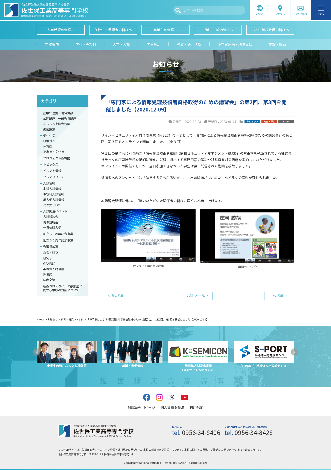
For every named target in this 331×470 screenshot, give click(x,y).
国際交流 (49, 280)
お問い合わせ (229, 449)
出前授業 (49, 129)
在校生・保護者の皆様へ (113, 29)
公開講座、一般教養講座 (59, 118)
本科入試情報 (52, 188)
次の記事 (278, 295)
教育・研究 (50, 252)
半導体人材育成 (53, 269)
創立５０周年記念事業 (58, 240)
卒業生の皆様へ (165, 29)
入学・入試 (121, 44)
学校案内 (52, 44)
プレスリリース (53, 177)
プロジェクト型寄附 (56, 158)
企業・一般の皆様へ (217, 29)
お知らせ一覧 (196, 295)
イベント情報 (52, 170)
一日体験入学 (52, 227)
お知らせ (52, 319)
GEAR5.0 (49, 263)
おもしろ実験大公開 (56, 124)
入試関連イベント (55, 211)
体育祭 (47, 146)
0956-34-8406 (201, 432)
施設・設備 (277, 44)
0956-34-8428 (254, 432)
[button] (36, 352)
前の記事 (118, 295)
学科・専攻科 (86, 44)
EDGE (47, 258)
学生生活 (153, 44)
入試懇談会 (50, 216)
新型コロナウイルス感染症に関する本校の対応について (62, 288)
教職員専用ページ (141, 407)
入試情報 (49, 183)
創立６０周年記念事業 (58, 234)
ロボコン (49, 141)
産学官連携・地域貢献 (235, 44)
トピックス (50, 164)
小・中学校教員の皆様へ (270, 29)
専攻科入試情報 (53, 194)
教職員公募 (50, 246)
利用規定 (196, 407)
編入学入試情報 (53, 199)
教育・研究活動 (189, 44)
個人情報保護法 (172, 407)
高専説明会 (50, 222)
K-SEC (47, 274)
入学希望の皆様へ (60, 29)
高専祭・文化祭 (53, 152)
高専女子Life (52, 205)
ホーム (40, 319)
